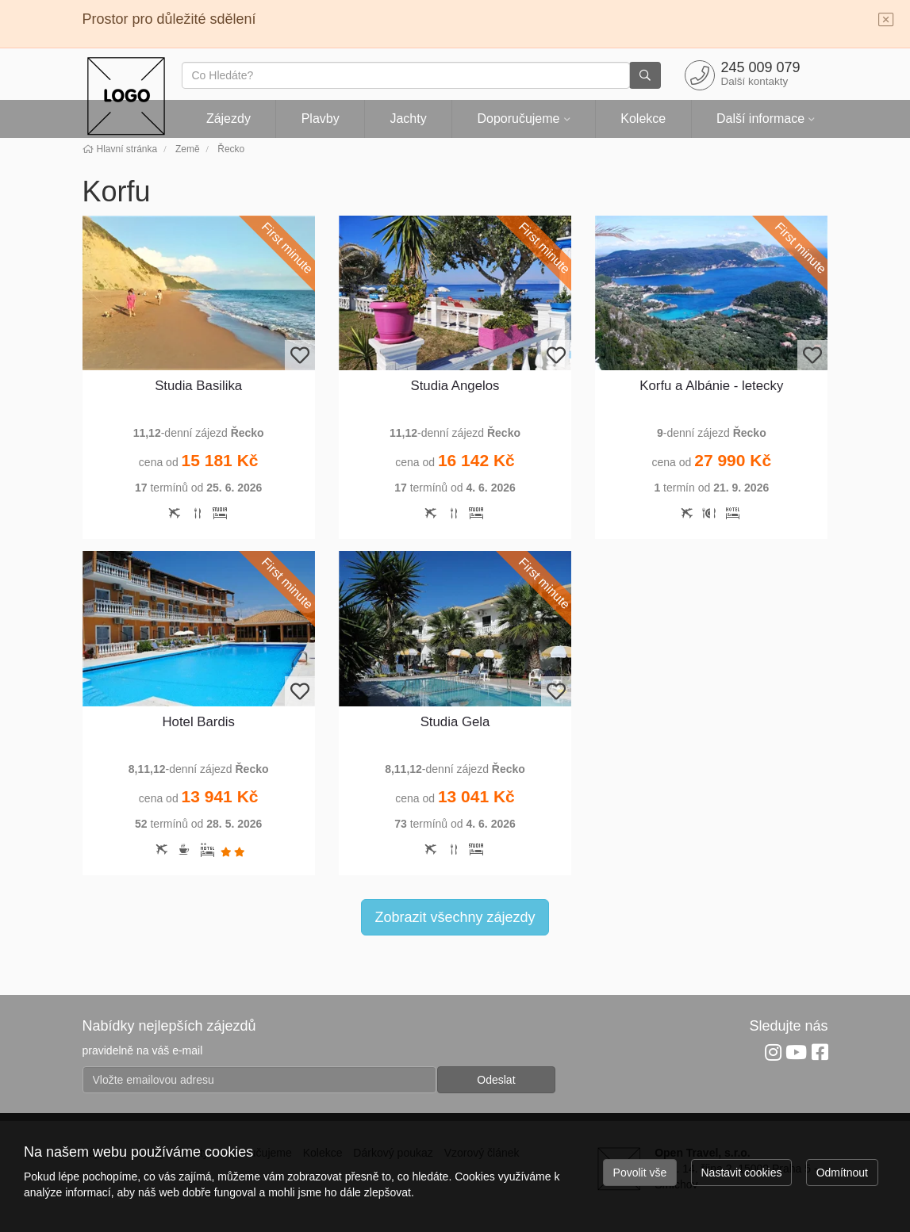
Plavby (320, 118)
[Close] (886, 20)
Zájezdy (228, 118)
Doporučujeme (518, 118)
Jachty (408, 118)
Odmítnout (842, 1172)
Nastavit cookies (741, 1172)
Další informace (760, 118)
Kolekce (643, 118)
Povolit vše (640, 1172)
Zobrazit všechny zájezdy (454, 917)
